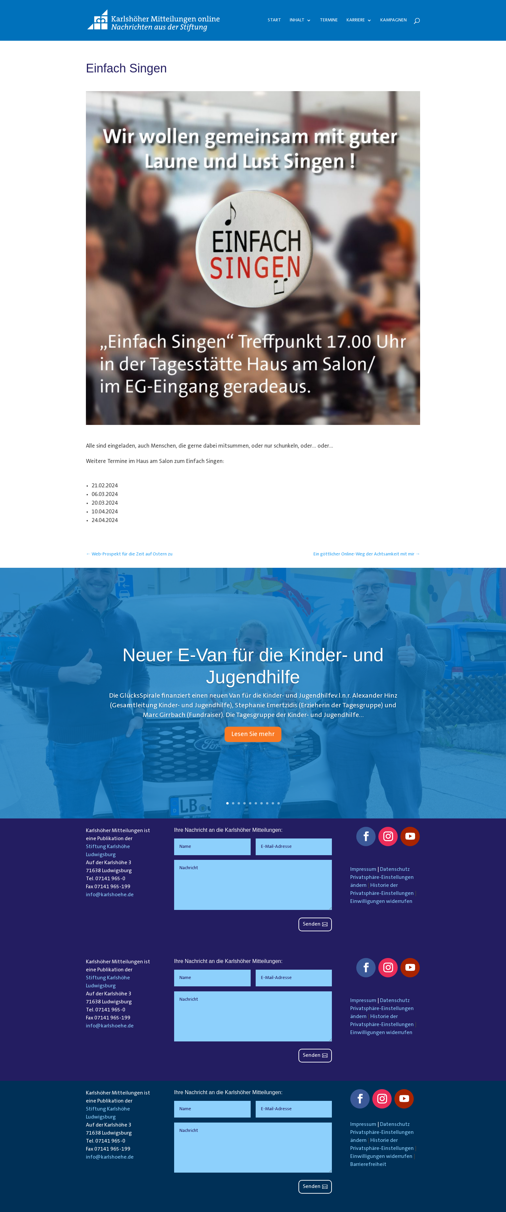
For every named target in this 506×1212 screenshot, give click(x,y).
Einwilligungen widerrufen (381, 901)
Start (274, 20)
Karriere (356, 20)
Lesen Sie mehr (253, 734)
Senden (312, 924)
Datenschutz (395, 869)
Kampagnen (393, 20)
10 (278, 803)
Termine (329, 20)
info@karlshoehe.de (110, 895)
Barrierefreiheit (368, 1164)
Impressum (363, 869)
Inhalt (297, 20)
